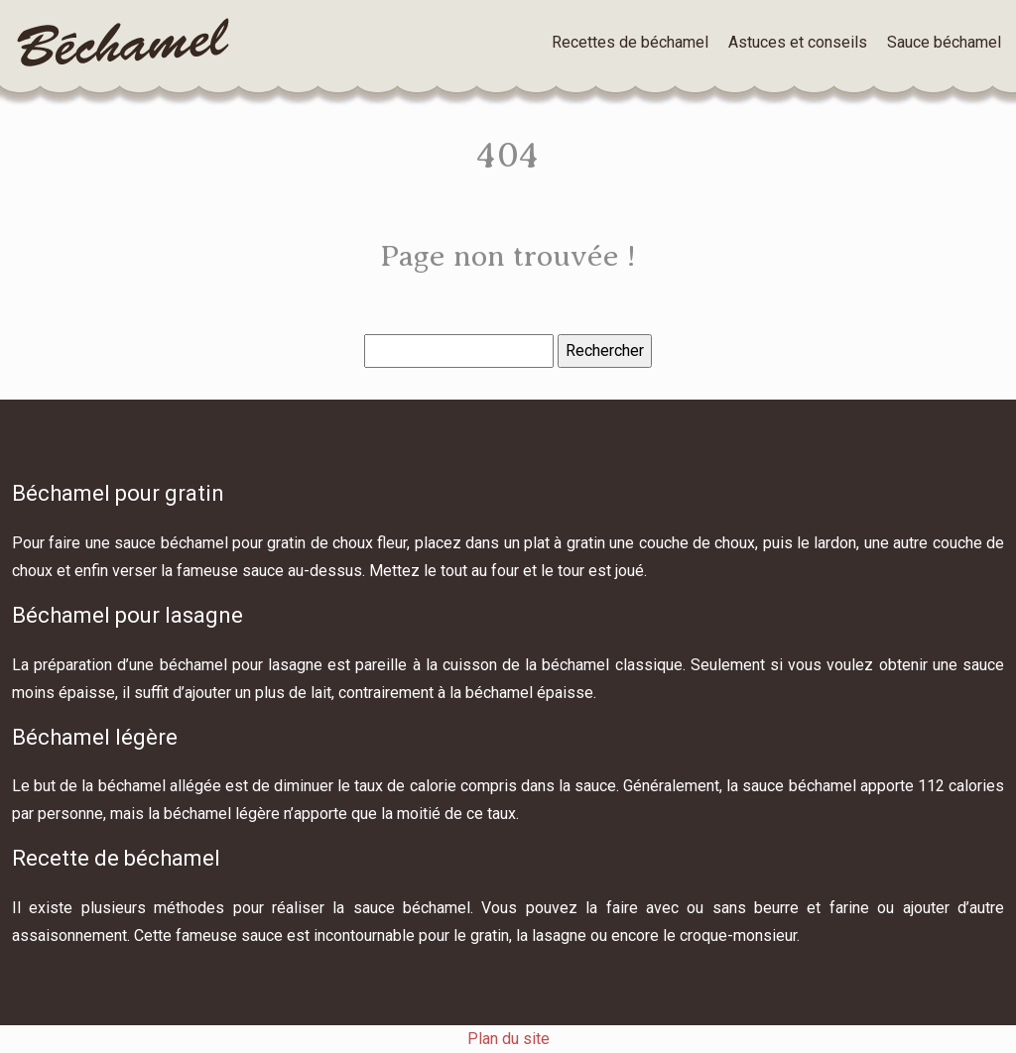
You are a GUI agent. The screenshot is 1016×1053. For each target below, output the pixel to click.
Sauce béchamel (944, 42)
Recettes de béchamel (630, 42)
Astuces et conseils (797, 42)
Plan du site (508, 1038)
